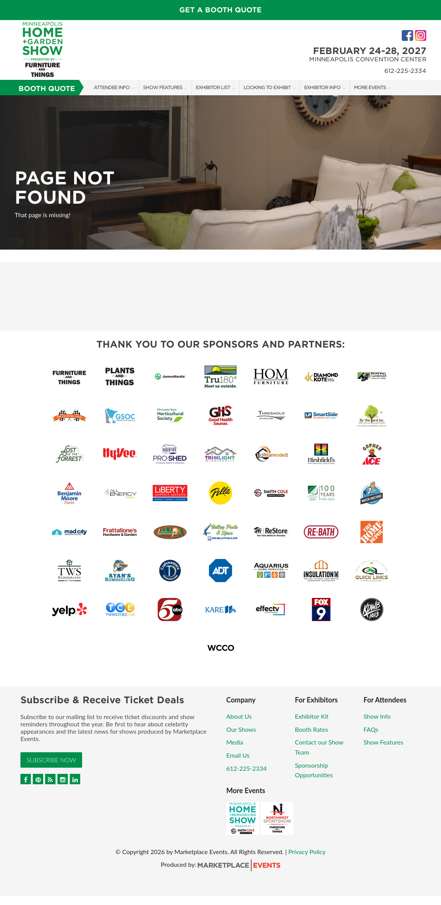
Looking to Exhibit (267, 87)
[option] (220, 172)
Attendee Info (112, 87)
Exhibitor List (213, 87)
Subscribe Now (51, 759)
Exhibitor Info (322, 87)
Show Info (377, 716)
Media (234, 742)
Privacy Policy (307, 851)
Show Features (162, 87)
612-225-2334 (246, 768)
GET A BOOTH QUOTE (220, 10)
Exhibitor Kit (311, 716)
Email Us (237, 755)
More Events (370, 87)
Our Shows (241, 729)
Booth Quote (47, 88)
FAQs (371, 729)
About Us (239, 716)
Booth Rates (311, 729)
